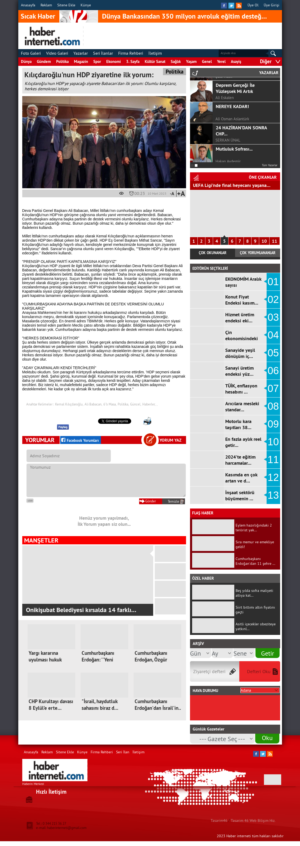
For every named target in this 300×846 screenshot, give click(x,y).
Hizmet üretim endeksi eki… (239, 317)
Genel (207, 61)
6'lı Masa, (110, 404)
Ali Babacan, (93, 404)
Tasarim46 (219, 820)
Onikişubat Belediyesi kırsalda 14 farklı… (81, 610)
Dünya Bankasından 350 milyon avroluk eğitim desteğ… (184, 16)
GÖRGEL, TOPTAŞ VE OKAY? (243, 82)
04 (273, 335)
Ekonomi (113, 61)
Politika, (123, 404)
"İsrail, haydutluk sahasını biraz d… (100, 704)
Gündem (44, 61)
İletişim (155, 53)
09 (273, 424)
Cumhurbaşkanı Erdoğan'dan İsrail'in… (158, 704)
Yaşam (191, 61)
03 (273, 317)
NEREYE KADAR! (232, 145)
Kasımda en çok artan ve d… (241, 478)
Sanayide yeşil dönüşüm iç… (240, 353)
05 (273, 352)
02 (273, 299)
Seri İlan (122, 752)
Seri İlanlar (103, 53)
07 (273, 388)
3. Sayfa (132, 61)
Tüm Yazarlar (269, 165)
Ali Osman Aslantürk (232, 157)
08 (273, 406)
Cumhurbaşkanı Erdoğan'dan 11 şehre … (255, 561)
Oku (267, 738)
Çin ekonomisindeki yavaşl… (241, 338)
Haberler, (149, 404)
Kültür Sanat (155, 61)
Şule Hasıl (223, 115)
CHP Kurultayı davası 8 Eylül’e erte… (51, 704)
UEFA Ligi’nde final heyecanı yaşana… (232, 185)
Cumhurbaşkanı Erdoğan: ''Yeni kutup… (98, 660)
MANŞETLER (41, 540)
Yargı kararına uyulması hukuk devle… (45, 660)
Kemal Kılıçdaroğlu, (69, 404)
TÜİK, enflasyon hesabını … (241, 389)
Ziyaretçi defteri (209, 671)
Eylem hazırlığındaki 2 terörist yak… (254, 527)
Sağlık (176, 61)
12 (273, 477)
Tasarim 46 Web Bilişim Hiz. (253, 820)
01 (273, 281)
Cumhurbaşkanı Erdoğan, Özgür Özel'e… (151, 660)
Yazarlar (80, 53)
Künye (86, 5)
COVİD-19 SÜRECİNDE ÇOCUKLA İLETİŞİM (238, 106)
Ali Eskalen (224, 136)
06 (273, 370)
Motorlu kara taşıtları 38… (238, 424)
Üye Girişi (271, 5)
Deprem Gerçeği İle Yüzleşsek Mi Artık (235, 127)
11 (274, 241)
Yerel (221, 61)
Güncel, (135, 404)
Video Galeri (57, 53)
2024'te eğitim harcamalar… (240, 460)
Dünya (26, 61)
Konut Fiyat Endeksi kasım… (241, 300)
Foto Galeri (31, 53)
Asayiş (236, 61)
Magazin (81, 61)
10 (264, 241)
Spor (97, 61)
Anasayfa (28, 5)
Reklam (46, 5)
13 (273, 495)
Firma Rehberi (130, 53)
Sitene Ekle (66, 5)
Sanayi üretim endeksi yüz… (239, 371)
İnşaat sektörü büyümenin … (239, 495)
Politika (62, 61)
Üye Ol (253, 5)
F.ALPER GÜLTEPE (230, 94)
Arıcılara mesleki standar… (242, 406)
